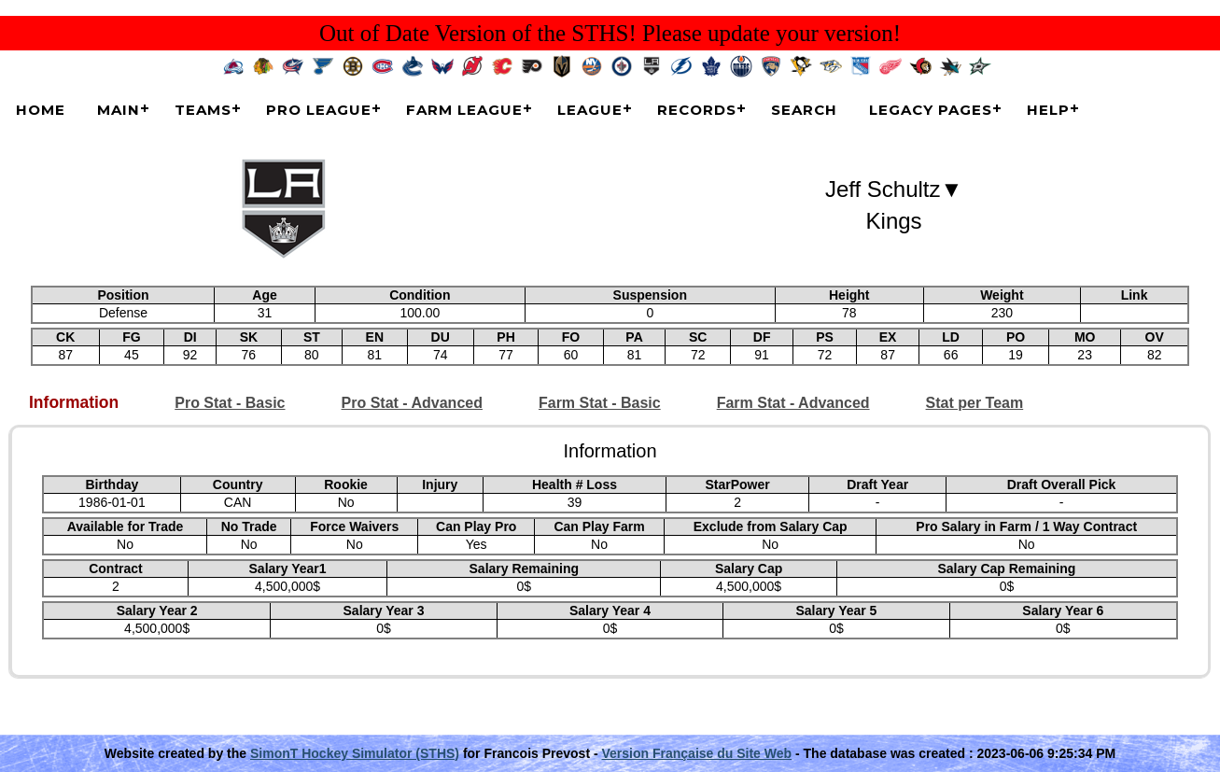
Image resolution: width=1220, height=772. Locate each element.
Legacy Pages (930, 110)
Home (40, 110)
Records (696, 110)
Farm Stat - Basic (600, 403)
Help (1048, 110)
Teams (203, 110)
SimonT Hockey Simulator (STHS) (354, 753)
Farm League (464, 110)
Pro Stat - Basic (230, 403)
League (590, 110)
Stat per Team (975, 403)
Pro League (319, 110)
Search (804, 110)
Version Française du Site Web (697, 753)
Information (74, 403)
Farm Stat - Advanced (793, 403)
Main (118, 110)
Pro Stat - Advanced (412, 403)
